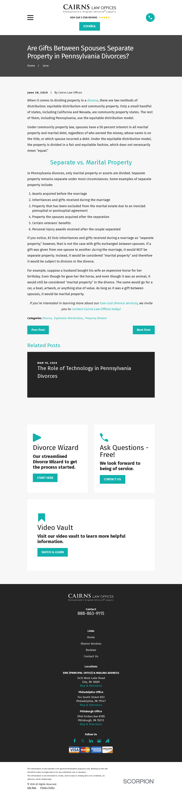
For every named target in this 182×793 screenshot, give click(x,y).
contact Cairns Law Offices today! (96, 309)
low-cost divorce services (118, 303)
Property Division (96, 318)
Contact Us (91, 656)
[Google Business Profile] (99, 741)
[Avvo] (107, 741)
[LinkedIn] (91, 741)
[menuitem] (31, 788)
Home (91, 637)
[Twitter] (83, 741)
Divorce (47, 318)
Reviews (91, 650)
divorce (92, 100)
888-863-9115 (91, 613)
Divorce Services (91, 643)
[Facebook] (75, 741)
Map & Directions (91, 685)
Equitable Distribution (68, 318)
